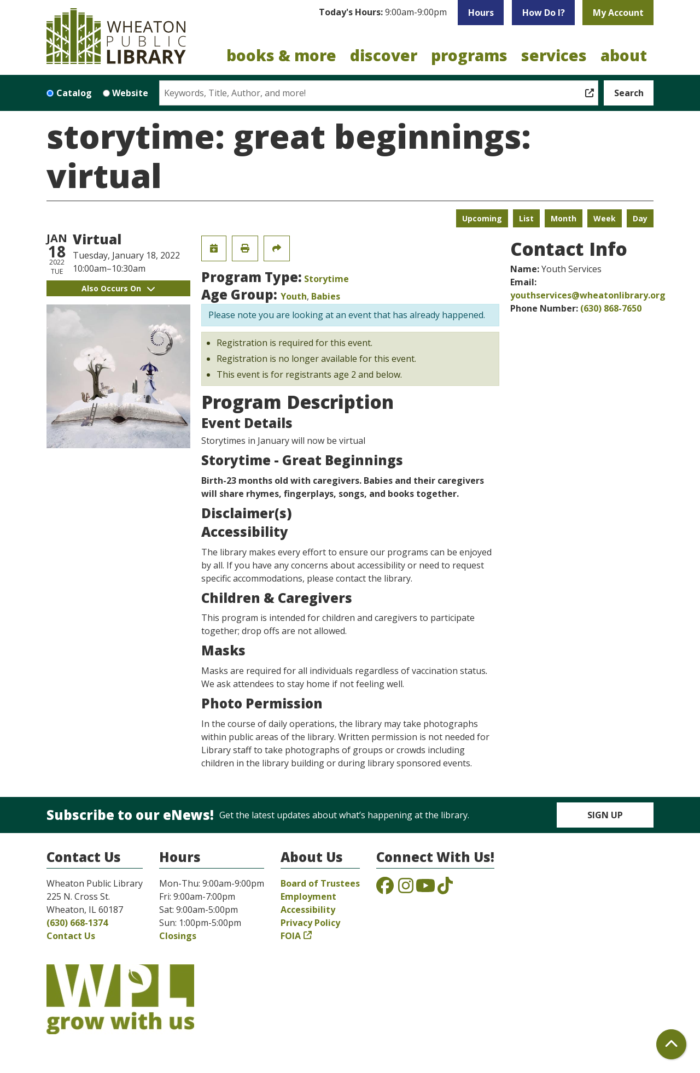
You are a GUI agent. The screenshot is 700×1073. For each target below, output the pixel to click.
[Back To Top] (671, 1044)
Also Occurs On (118, 288)
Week (604, 218)
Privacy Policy (310, 923)
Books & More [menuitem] (281, 55)
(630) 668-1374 (77, 923)
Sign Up (605, 815)
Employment (308, 896)
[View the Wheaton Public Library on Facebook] (385, 889)
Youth (294, 296)
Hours (481, 13)
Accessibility (308, 910)
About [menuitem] (623, 55)
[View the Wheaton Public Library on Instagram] (405, 889)
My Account (618, 13)
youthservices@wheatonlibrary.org (588, 295)
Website (130, 93)
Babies (325, 296)
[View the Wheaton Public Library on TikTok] (445, 889)
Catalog (74, 93)
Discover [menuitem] (383, 55)
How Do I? (543, 13)
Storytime (326, 279)
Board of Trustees (320, 883)
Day (640, 218)
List (526, 218)
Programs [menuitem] (469, 55)
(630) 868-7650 (610, 308)
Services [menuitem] (554, 55)
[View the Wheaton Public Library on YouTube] (425, 889)
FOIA (291, 936)
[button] (382, 12)
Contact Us (70, 936)
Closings (177, 936)
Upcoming (482, 218)
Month (563, 218)
